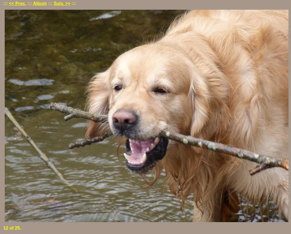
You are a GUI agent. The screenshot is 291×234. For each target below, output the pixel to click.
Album (40, 3)
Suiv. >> (62, 3)
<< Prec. (17, 3)
